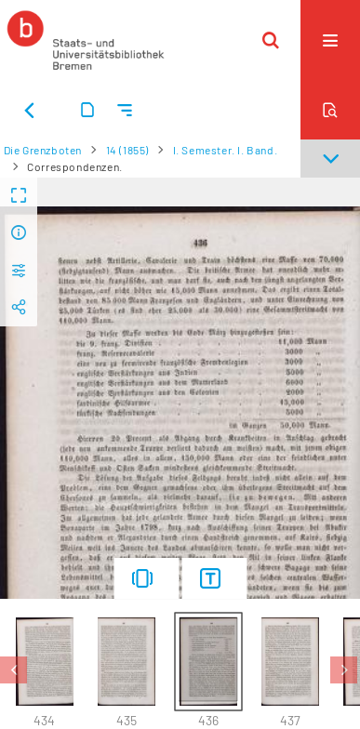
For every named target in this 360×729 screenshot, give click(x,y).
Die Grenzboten (43, 149)
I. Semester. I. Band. (225, 149)
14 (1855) (127, 149)
